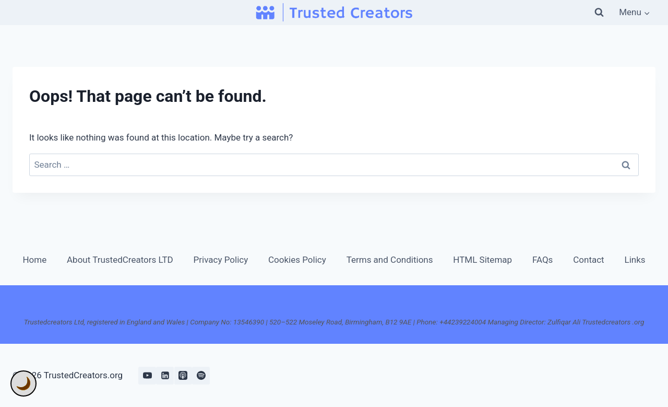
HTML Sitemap (482, 259)
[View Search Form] (599, 12)
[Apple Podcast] (183, 376)
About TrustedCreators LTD (120, 259)
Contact (588, 259)
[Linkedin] (165, 376)
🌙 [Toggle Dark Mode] (23, 383)
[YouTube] (147, 376)
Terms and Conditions (390, 259)
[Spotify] (201, 376)
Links (635, 259)
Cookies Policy (297, 259)
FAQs (542, 259)
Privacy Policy (221, 259)
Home (34, 259)
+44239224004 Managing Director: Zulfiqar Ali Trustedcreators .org (541, 322)
